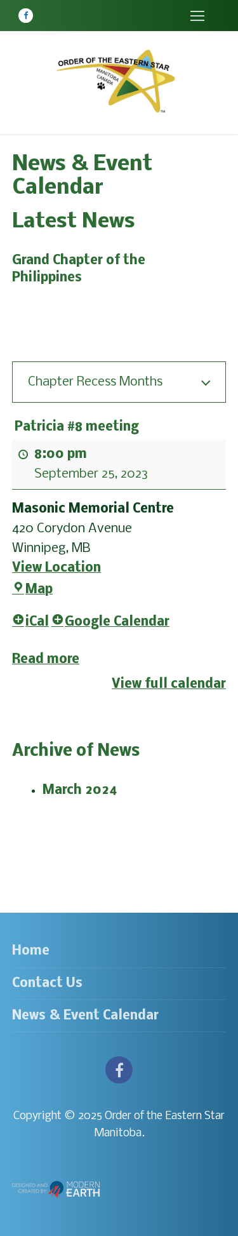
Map (32, 590)
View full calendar (169, 684)
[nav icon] (197, 15)
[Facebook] (25, 15)
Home (31, 951)
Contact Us (47, 983)
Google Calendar (110, 622)
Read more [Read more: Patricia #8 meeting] (45, 659)
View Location (56, 568)
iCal (30, 622)
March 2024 (80, 790)
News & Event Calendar (85, 1016)
